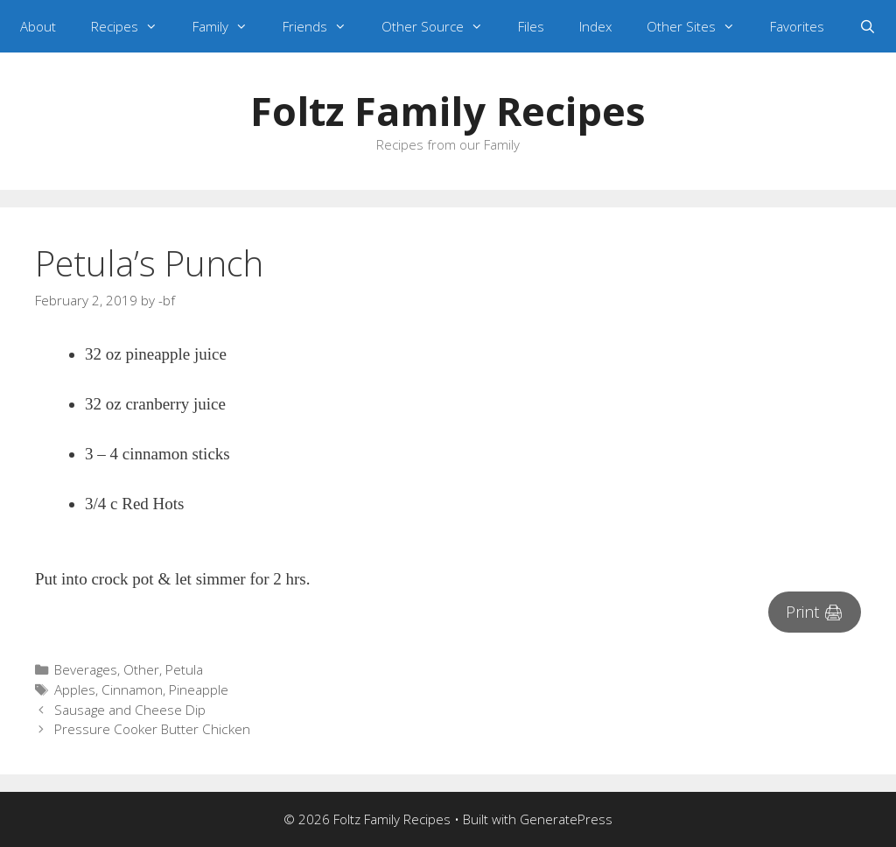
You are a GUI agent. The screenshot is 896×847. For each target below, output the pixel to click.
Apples (74, 689)
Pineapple (198, 689)
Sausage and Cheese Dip (130, 709)
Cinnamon (132, 689)
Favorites (797, 26)
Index (595, 26)
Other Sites (699, 26)
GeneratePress (566, 819)
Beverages (85, 669)
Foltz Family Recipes (448, 110)
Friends (323, 26)
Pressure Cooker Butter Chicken (152, 729)
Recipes (133, 26)
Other (141, 669)
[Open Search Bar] (867, 26)
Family (228, 26)
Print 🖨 (815, 611)
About (38, 26)
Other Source (441, 26)
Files (531, 26)
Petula (184, 669)
